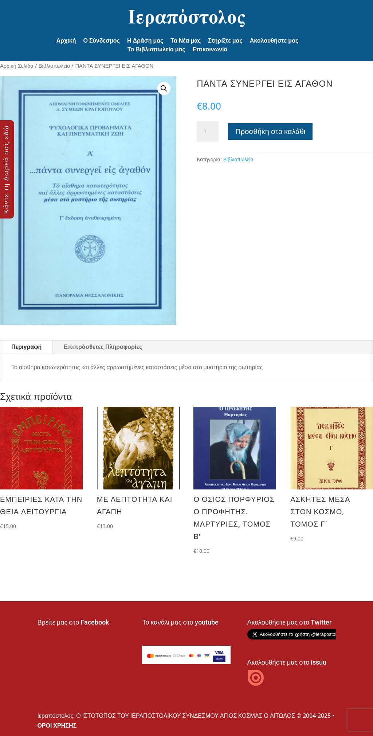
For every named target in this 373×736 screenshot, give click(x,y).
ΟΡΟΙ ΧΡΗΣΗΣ (56, 725)
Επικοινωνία (210, 49)
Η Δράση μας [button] (145, 40)
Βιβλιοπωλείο (54, 65)
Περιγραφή (26, 347)
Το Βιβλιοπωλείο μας (156, 49)
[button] (163, 88)
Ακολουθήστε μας (274, 40)
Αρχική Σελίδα (17, 65)
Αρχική (66, 40)
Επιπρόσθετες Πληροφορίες (103, 347)
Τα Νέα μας (185, 40)
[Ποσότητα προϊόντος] (208, 131)
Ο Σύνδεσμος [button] (101, 40)
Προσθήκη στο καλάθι (270, 131)
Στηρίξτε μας (225, 40)
